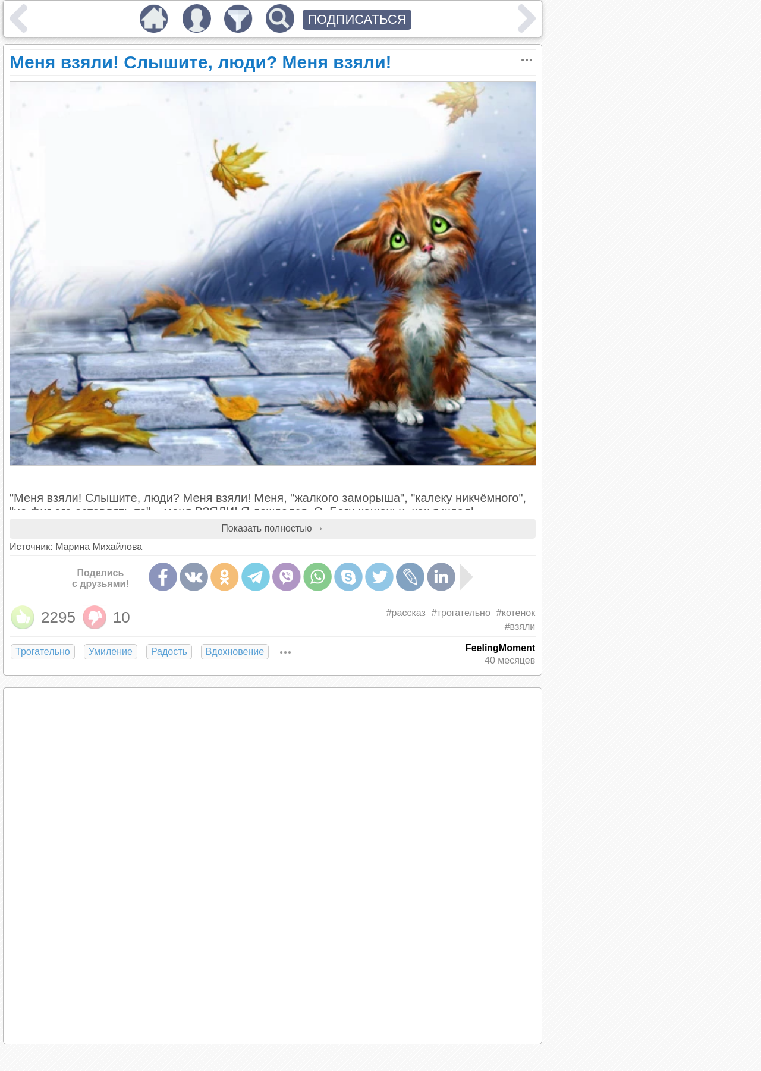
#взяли (520, 626)
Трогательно (42, 651)
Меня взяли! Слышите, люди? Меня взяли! (201, 62)
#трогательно (461, 613)
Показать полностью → (272, 528)
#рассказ (406, 613)
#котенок (515, 613)
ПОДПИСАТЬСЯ (357, 19)
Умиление (111, 651)
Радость (169, 651)
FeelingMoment (500, 648)
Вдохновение (235, 651)
